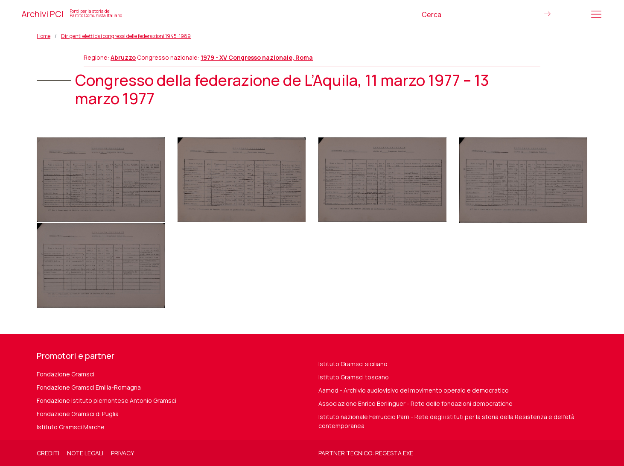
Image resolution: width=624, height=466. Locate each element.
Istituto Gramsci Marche (71, 427)
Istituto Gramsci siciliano (353, 364)
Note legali (85, 453)
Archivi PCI (71, 14)
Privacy (122, 453)
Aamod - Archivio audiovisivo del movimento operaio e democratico (413, 390)
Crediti (48, 453)
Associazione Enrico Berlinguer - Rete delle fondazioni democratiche (415, 403)
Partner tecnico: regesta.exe (365, 453)
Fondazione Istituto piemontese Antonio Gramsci (106, 400)
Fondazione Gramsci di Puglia (78, 414)
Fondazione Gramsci (65, 374)
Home (43, 36)
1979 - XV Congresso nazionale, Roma (257, 57)
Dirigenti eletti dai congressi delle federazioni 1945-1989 (126, 36)
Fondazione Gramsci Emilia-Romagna (89, 387)
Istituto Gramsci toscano (353, 377)
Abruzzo (123, 57)
